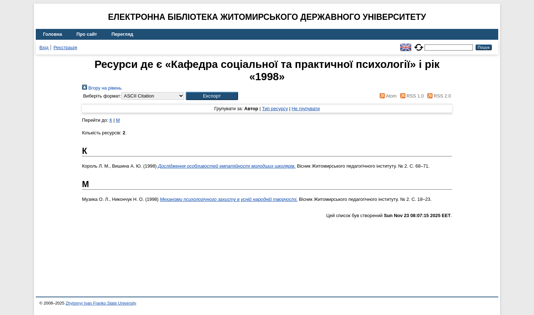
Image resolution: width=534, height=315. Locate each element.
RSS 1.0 (411, 96)
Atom (387, 96)
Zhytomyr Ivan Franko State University (101, 303)
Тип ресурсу (275, 108)
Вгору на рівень (102, 88)
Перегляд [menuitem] (122, 34)
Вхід (43, 47)
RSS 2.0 (438, 96)
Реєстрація (65, 47)
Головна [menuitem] (52, 34)
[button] (212, 96)
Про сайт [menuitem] (87, 34)
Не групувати (306, 108)
